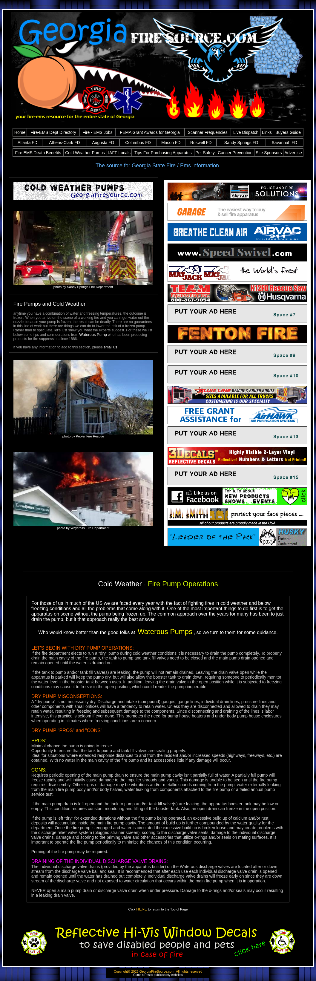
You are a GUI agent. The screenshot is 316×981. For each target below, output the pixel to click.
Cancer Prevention (235, 152)
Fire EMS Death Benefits (38, 152)
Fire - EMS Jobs (97, 132)
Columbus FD (138, 142)
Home (19, 132)
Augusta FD (103, 142)
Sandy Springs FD (241, 142)
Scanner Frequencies (208, 132)
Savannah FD (284, 142)
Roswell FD (201, 142)
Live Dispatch (245, 132)
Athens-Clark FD (64, 142)
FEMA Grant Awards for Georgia (150, 132)
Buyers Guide (288, 132)
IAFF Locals (119, 152)
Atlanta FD (27, 142)
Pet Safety (205, 152)
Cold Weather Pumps (85, 152)
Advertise (293, 152)
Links (267, 132)
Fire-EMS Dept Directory (53, 132)
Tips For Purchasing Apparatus (163, 152)
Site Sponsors (269, 152)
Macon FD (171, 142)
